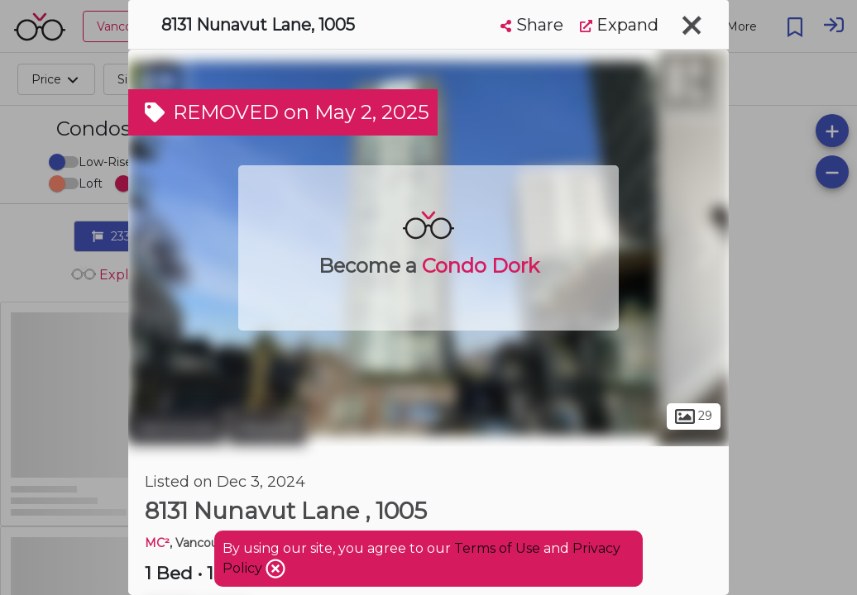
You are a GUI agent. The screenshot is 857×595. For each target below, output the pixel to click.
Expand (619, 25)
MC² (157, 543)
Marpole (267, 428)
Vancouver (176, 428)
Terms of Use (497, 548)
